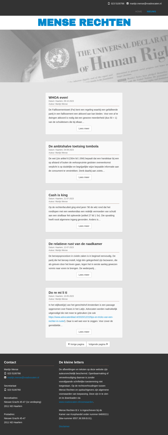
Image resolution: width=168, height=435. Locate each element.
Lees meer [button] (84, 128)
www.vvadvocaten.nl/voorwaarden (76, 402)
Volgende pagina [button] (98, 344)
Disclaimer (64, 426)
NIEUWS (151, 11)
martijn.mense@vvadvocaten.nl (146, 3)
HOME (138, 11)
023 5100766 (117, 3)
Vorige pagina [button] (76, 344)
